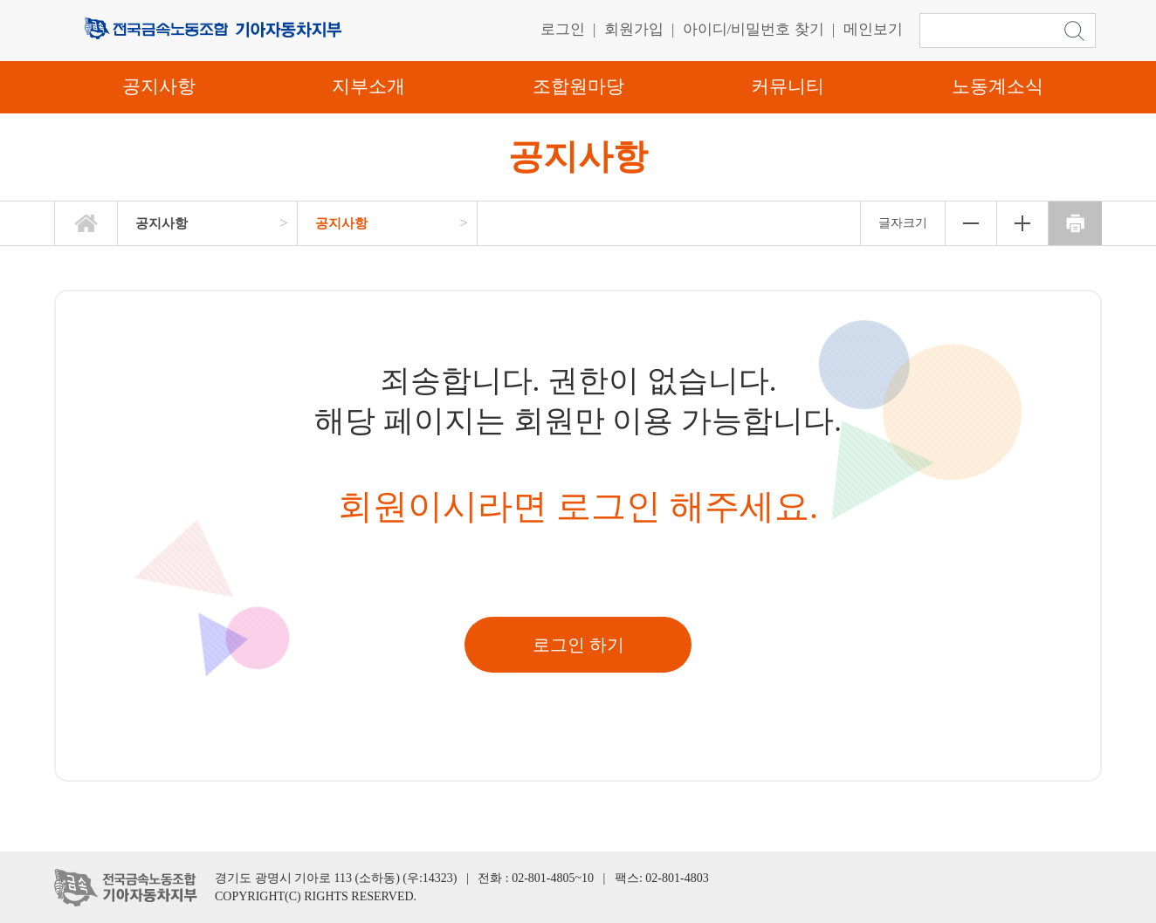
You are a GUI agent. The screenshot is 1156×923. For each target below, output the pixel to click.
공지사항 (159, 86)
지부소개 (368, 86)
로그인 (562, 29)
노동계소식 (997, 86)
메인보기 (873, 29)
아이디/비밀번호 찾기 (753, 29)
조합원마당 (578, 86)
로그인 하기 (578, 644)
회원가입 (634, 29)
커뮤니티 (787, 86)
